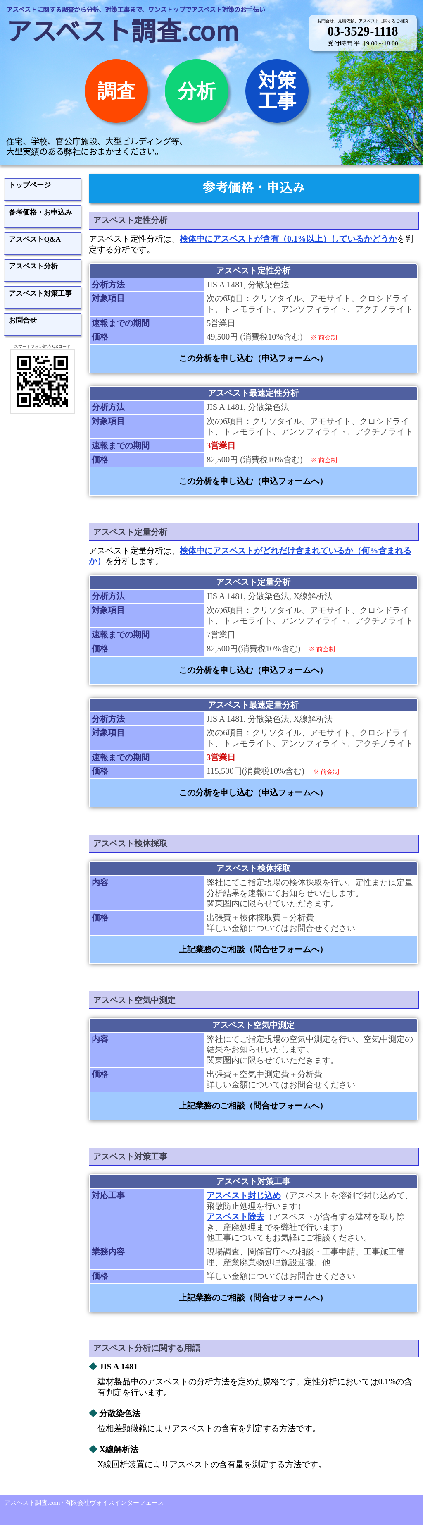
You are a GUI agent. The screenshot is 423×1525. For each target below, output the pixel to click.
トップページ (30, 185)
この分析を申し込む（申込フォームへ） (253, 358)
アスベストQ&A (35, 239)
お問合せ (23, 320)
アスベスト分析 (33, 266)
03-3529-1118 (363, 31)
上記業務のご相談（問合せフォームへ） (253, 949)
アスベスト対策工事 (40, 293)
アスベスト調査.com (122, 29)
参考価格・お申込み (40, 212)
